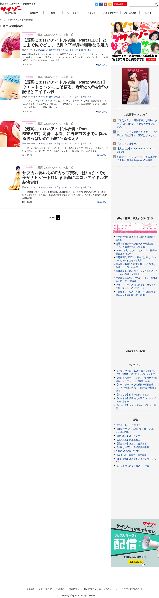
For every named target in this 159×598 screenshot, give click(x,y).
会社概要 (30, 589)
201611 (41, 50)
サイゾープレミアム (11, 10)
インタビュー (72, 13)
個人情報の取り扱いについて (97, 589)
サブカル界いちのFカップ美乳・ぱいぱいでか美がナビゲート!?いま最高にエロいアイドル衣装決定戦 (65, 178)
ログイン (149, 13)
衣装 (89, 50)
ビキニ (78, 50)
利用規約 (60, 589)
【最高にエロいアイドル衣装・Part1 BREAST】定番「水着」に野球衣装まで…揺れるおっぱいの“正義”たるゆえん (64, 134)
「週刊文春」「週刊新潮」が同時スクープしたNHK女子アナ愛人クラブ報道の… (137, 123)
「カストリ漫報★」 (127, 143)
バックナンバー (111, 13)
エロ (71, 50)
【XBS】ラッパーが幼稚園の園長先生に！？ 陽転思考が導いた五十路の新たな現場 (136, 387)
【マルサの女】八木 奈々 (128, 425)
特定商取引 (74, 589)
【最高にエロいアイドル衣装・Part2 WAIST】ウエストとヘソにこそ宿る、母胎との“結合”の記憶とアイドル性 (65, 87)
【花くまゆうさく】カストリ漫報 (132, 466)
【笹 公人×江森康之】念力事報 (131, 455)
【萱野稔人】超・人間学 (128, 436)
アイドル (64, 50)
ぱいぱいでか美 (52, 50)
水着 (84, 50)
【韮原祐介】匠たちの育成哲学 (131, 443)
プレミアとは (130, 13)
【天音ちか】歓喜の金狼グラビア (132, 394)
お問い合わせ (45, 589)
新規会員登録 (120, 4)
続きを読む (102, 64)
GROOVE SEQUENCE (127, 451)
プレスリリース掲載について (129, 589)
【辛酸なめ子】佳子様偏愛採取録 (132, 447)
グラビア (91, 13)
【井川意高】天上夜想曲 (128, 439)
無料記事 (34, 13)
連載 (53, 13)
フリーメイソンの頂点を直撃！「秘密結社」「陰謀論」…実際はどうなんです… (137, 135)
